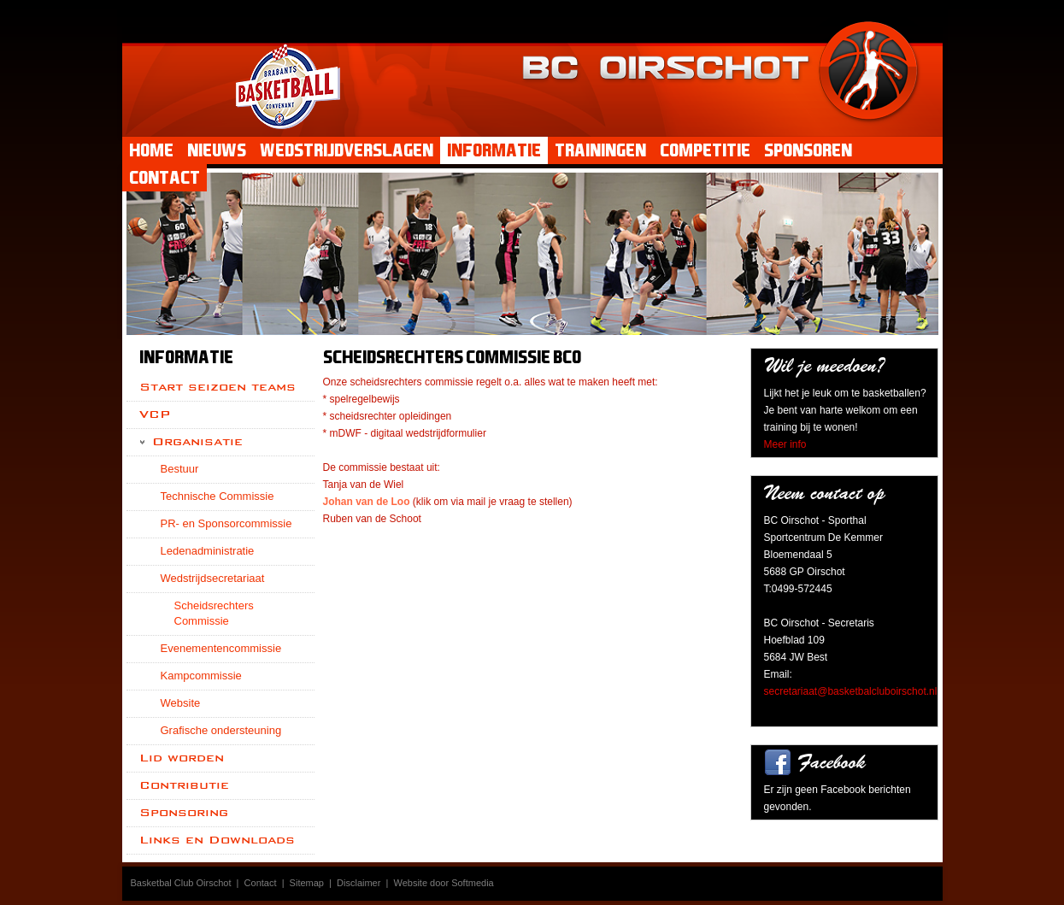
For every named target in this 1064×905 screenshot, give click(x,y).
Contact (260, 883)
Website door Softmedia (444, 883)
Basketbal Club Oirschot (181, 883)
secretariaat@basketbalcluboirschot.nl (851, 691)
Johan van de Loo (366, 502)
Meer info (785, 444)
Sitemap (307, 883)
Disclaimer (358, 883)
